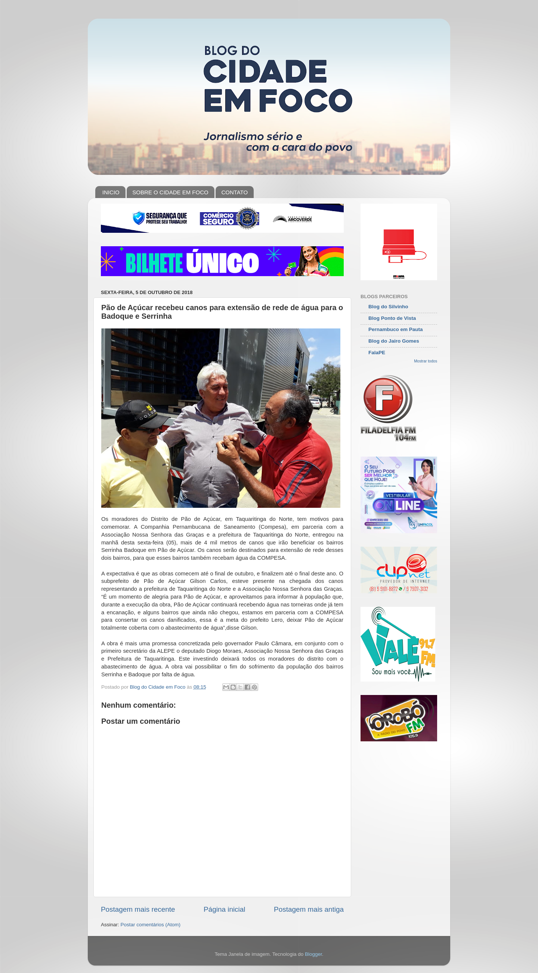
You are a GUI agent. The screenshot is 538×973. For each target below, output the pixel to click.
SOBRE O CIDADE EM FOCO (170, 192)
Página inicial (224, 909)
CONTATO (234, 192)
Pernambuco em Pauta (395, 329)
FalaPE (376, 352)
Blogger (313, 954)
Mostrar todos (425, 361)
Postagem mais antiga (309, 909)
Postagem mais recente (138, 909)
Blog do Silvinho (388, 306)
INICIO (111, 192)
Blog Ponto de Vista (392, 318)
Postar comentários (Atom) (151, 924)
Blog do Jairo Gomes (393, 341)
